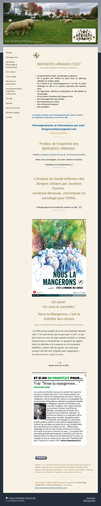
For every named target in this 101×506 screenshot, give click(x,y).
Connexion (90, 498)
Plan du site (30, 498)
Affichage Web (89, 501)
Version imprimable (15, 498)
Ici (58, 362)
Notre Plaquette (59, 132)
